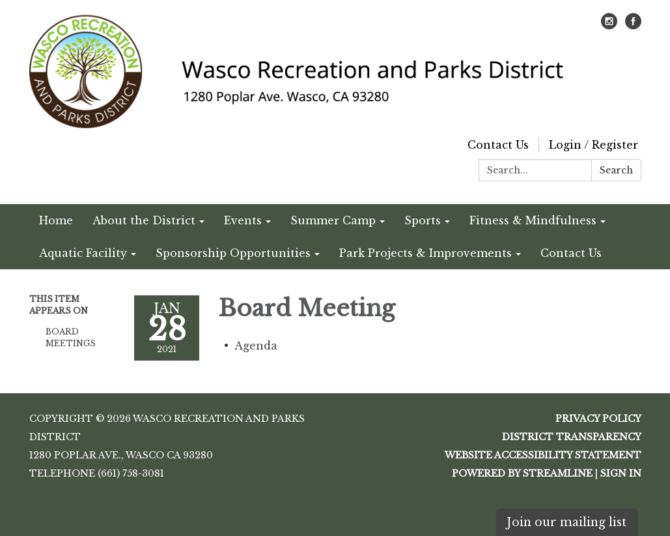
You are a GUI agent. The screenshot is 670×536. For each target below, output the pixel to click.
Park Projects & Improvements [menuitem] (425, 253)
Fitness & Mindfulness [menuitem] (532, 220)
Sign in (620, 473)
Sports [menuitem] (422, 220)
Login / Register (593, 144)
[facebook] (633, 25)
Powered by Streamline (522, 473)
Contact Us (498, 144)
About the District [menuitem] (143, 220)
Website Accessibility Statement (543, 455)
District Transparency (571, 437)
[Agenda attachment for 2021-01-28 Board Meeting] (255, 345)
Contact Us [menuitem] (571, 253)
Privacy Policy (598, 418)
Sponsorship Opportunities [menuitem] (233, 253)
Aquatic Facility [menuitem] (83, 253)
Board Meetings (71, 337)
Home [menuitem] (56, 220)
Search (616, 170)
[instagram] (609, 25)
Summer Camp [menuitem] (333, 220)
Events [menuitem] (243, 220)
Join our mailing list (566, 522)
